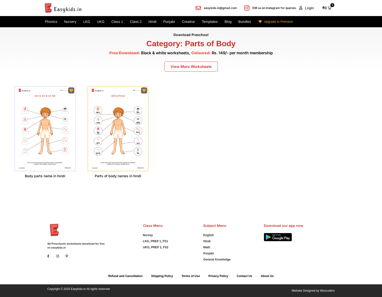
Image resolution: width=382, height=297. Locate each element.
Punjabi (169, 22)
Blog (228, 22)
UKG (101, 22)
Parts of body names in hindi (118, 176)
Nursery (70, 22)
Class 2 (136, 22)
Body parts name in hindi (45, 176)
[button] (306, 8)
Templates (210, 22)
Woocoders (327, 290)
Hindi (152, 22)
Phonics (51, 22)
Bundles (245, 22)
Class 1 (117, 22)
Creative (188, 22)
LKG (86, 22)
